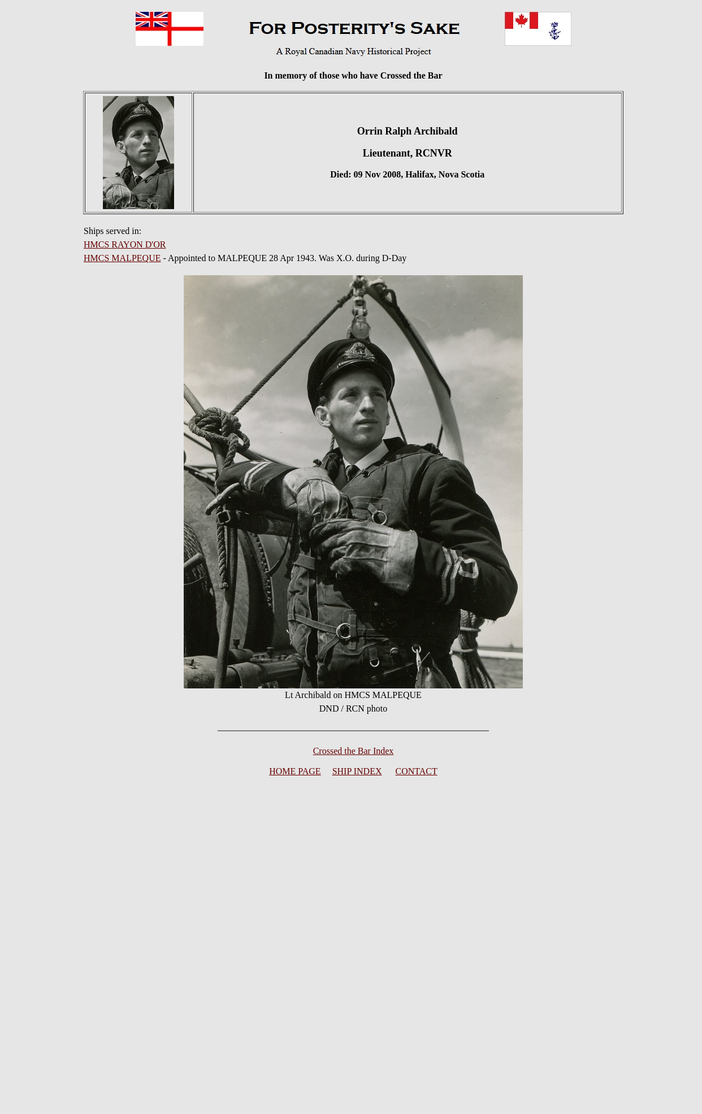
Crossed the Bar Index (353, 751)
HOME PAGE (294, 771)
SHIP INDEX (357, 771)
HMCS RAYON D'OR (125, 244)
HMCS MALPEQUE (122, 258)
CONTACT (416, 771)
